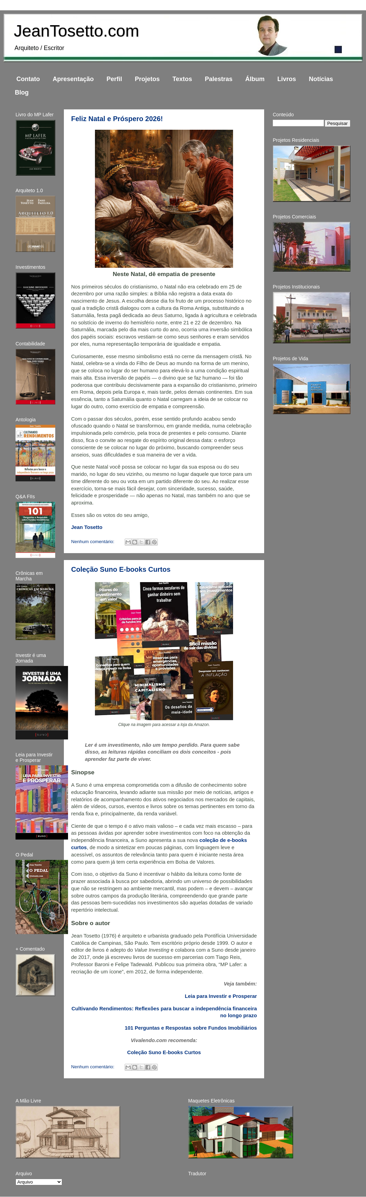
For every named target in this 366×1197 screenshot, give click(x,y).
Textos (182, 79)
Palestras (218, 79)
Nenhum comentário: (93, 541)
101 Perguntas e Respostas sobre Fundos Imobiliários (191, 1028)
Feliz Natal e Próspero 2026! (117, 118)
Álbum (254, 79)
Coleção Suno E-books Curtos (121, 569)
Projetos (147, 79)
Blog (22, 92)
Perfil (114, 79)
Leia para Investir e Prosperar (221, 996)
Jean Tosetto (86, 527)
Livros (286, 79)
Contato (28, 79)
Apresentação (73, 79)
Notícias (321, 79)
